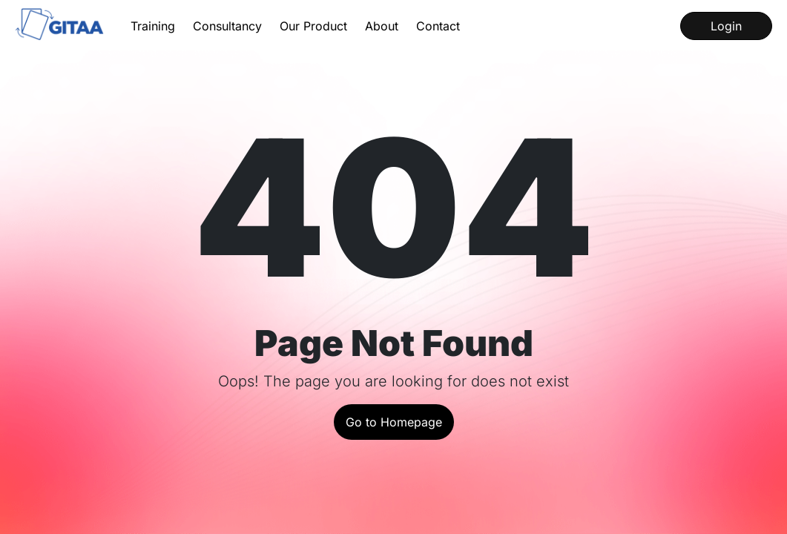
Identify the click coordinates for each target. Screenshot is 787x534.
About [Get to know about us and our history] (381, 26)
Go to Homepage (394, 422)
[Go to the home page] (61, 25)
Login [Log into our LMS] (726, 26)
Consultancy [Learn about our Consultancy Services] (227, 26)
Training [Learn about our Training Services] (153, 26)
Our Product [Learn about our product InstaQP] (313, 26)
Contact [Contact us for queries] (438, 26)
